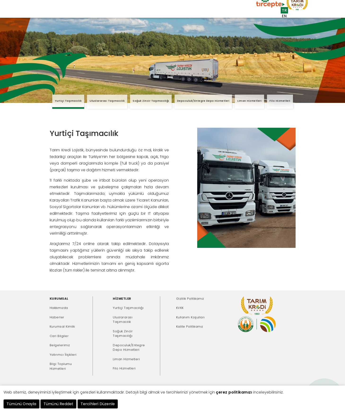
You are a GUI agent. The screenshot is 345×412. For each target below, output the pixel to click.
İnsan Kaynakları (218, 21)
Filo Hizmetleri (280, 101)
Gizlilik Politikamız (190, 298)
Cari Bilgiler (59, 336)
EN (284, 16)
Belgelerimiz (60, 345)
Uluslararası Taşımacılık (107, 101)
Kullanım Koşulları (190, 317)
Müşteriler (126, 12)
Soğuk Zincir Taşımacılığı (151, 101)
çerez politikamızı (234, 392)
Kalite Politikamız (189, 326)
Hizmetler (105, 12)
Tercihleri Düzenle (98, 404)
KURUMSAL (59, 298)
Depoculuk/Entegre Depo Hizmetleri (203, 101)
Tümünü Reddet (59, 404)
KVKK (180, 308)
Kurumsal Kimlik (62, 326)
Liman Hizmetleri (249, 101)
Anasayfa (65, 12)
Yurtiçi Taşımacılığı (128, 308)
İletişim (246, 21)
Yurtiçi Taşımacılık (68, 101)
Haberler (57, 317)
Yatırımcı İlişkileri (63, 354)
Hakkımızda (59, 308)
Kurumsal (85, 12)
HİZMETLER (122, 298)
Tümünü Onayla (21, 404)
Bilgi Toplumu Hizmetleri (61, 366)
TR (284, 10)
